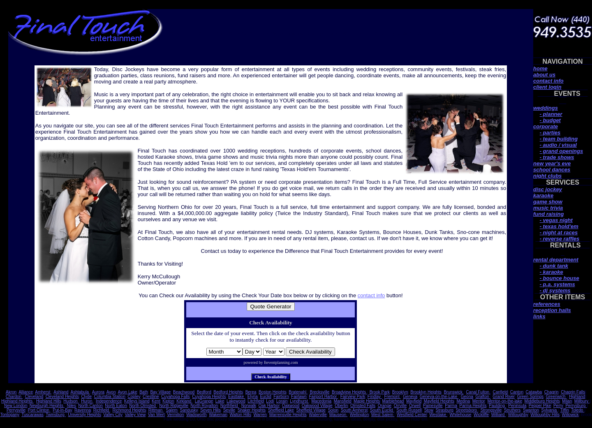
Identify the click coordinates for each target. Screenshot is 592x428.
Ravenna (82, 410)
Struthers (512, 410)
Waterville (318, 414)
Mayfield (413, 401)
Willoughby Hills (545, 414)
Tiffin (564, 410)
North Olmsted (143, 405)
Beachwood (183, 392)
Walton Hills (240, 414)
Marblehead (393, 401)
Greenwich (556, 396)
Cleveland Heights (62, 396)
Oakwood (290, 405)
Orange (384, 405)
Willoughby (518, 414)
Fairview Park (352, 396)
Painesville (433, 405)
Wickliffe (481, 414)
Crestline (151, 396)
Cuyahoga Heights (209, 396)
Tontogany (9, 414)
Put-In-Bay (62, 410)
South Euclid (382, 410)
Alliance (25, 392)
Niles (71, 405)
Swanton (531, 410)
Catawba (534, 392)
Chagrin (551, 392)
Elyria (252, 396)
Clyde (86, 396)
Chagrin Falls (573, 392)
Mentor (478, 401)
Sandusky (189, 410)
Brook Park (380, 392)
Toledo (577, 410)
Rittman (156, 410)
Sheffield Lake (281, 410)
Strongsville (491, 410)
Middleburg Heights (542, 401)
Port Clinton (39, 410)
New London (15, 405)
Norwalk (248, 405)
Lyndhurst (299, 401)
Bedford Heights (228, 392)
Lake (219, 401)
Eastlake (236, 396)
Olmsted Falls (362, 405)
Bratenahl (298, 392)
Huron (87, 401)
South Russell (409, 410)
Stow (428, 410)
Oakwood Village (317, 405)
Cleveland (34, 396)
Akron (11, 392)
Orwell (415, 405)
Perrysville (16, 410)
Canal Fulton (478, 392)
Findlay (375, 396)
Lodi (270, 401)
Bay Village (160, 392)
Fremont (392, 396)
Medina (463, 401)
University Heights (84, 414)
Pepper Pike (540, 405)
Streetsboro (467, 410)
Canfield (500, 392)
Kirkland (184, 401)
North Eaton (116, 405)
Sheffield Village (311, 410)
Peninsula (517, 405)
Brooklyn (400, 392)
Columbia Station (109, 396)
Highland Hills (48, 401)
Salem (172, 410)
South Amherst (354, 410)
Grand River (504, 396)
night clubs (547, 176)
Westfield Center (412, 414)
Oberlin (341, 405)
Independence (109, 401)
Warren (259, 414)
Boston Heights (273, 392)
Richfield (101, 410)
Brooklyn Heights (426, 392)
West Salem (383, 414)
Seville (229, 410)
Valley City (113, 414)
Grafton (482, 396)
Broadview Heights (349, 392)
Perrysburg (576, 405)
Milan (567, 401)
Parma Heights (472, 405)
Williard (498, 414)
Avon (111, 392)
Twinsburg (55, 414)
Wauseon (338, 414)
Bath (143, 392)
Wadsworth (196, 414)
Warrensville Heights (287, 414)
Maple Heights (367, 401)
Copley (133, 396)
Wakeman (218, 414)
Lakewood (236, 401)
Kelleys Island (137, 401)
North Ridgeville (173, 405)
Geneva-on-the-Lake (439, 396)
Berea (251, 392)
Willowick (570, 414)
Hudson (71, 401)
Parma (451, 405)
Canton (516, 392)
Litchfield (255, 401)
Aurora (98, 392)
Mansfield (343, 401)
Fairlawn (299, 396)
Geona (467, 396)
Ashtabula (80, 392)
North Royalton (204, 405)
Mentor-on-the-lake (505, 401)
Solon (333, 410)
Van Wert (156, 414)
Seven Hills (210, 410)
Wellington (359, 414)
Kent (156, 401)
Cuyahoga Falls (175, 396)
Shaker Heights (252, 410)
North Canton (90, 405)
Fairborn (281, 396)
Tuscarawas (32, 414)
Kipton (168, 401)
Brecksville (320, 392)
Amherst (43, 392)
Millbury (582, 401)
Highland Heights (17, 401)
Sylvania (549, 410)
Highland (577, 396)
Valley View (135, 414)
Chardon (14, 396)
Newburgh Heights (47, 405)
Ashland (60, 392)
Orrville (400, 405)
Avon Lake (127, 392)
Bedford (204, 392)
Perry (558, 405)
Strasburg (444, 410)
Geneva (410, 396)
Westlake (438, 414)
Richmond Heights (129, 410)
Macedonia (321, 401)
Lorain (282, 401)
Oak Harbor (269, 405)
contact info (371, 295)
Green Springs (530, 396)
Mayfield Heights (439, 401)
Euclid (265, 396)
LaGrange (204, 401)
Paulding (497, 405)
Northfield (229, 405)
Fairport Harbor (323, 396)
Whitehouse (461, 414)
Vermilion (175, 414)
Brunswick (453, 392)
